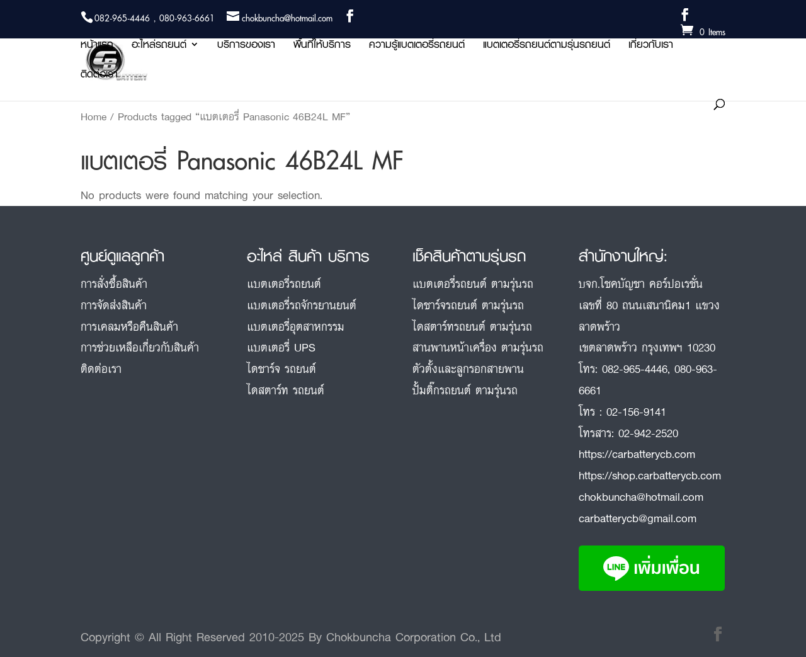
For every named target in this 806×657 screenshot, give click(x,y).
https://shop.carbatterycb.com (650, 475)
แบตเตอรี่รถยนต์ (284, 283)
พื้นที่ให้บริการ (322, 46)
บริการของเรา (246, 46)
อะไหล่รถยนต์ (159, 46)
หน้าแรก (97, 46)
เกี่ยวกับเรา (650, 46)
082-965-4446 (634, 368)
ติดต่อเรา (99, 76)
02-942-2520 (648, 433)
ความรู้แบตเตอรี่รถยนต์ (417, 46)
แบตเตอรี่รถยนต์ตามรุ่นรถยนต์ (546, 46)
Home (93, 116)
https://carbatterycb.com (637, 453)
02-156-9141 (636, 411)
